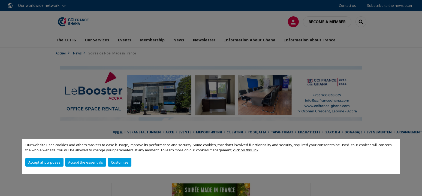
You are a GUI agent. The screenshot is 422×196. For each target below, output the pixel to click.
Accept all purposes (44, 162)
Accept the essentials (85, 162)
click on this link (245, 150)
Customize (119, 162)
